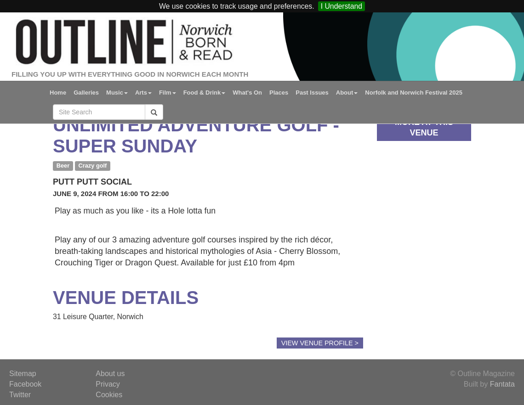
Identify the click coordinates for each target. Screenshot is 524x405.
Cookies (109, 395)
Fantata (502, 384)
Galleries (86, 92)
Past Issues (312, 92)
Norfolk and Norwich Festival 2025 (413, 92)
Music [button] (117, 92)
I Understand (341, 6)
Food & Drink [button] (204, 92)
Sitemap (22, 373)
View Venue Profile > (320, 343)
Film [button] (167, 92)
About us (110, 373)
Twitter (20, 395)
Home (58, 92)
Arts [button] (143, 92)
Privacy (108, 384)
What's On (247, 92)
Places (278, 92)
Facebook (25, 384)
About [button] (347, 92)
